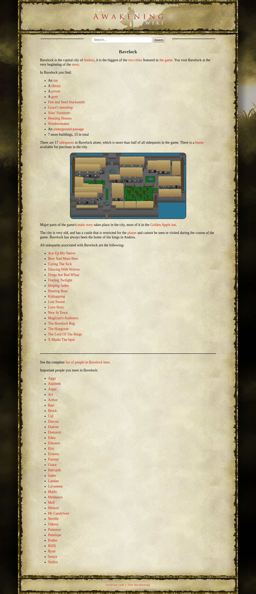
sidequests (66, 142)
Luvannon (55, 486)
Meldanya (55, 497)
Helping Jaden (58, 286)
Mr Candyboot (58, 513)
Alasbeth (54, 384)
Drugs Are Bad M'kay (64, 275)
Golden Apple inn (163, 225)
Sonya (52, 557)
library (56, 86)
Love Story (56, 307)
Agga (52, 378)
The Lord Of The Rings (65, 334)
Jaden (52, 476)
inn (55, 80)
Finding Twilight (60, 280)
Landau (53, 481)
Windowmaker (58, 124)
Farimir (53, 459)
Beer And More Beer (63, 259)
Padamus (54, 530)
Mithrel (53, 508)
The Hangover (58, 329)
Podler (52, 540)
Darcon (53, 421)
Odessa (53, 524)
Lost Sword (56, 302)
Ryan (51, 551)
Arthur (53, 400)
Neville (53, 519)
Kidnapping (56, 296)
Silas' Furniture (59, 113)
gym (54, 97)
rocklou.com (115, 584)
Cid (50, 416)
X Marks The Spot (61, 340)
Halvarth (54, 470)
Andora (89, 60)
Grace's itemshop (60, 107)
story (75, 64)
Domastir (54, 432)
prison (55, 91)
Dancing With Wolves (64, 269)
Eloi (51, 449)
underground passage (68, 129)
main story (85, 225)
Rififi (52, 546)
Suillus (53, 562)
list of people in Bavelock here (87, 362)
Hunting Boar (58, 291)
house (199, 142)
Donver (53, 427)
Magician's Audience (63, 318)
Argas (52, 389)
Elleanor (54, 443)
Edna (51, 438)
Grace (52, 465)
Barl (51, 405)
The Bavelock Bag (61, 323)
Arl (50, 394)
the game (165, 60)
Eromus (53, 454)
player (131, 233)
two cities (135, 60)
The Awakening (138, 584)
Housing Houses (60, 118)
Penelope (54, 535)
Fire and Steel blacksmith (66, 102)
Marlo (52, 492)
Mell (51, 503)
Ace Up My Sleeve (61, 253)
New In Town (58, 313)
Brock (52, 411)
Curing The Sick (60, 264)
